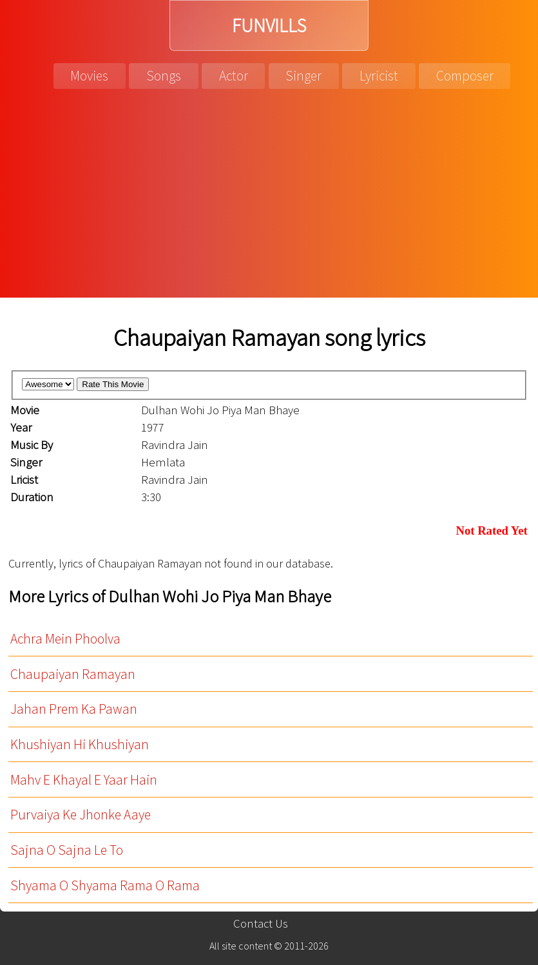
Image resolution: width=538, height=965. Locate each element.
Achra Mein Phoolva (65, 638)
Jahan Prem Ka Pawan (73, 709)
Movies (89, 75)
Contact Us (260, 923)
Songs (163, 75)
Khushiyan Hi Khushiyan (79, 744)
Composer (465, 75)
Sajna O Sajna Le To (66, 850)
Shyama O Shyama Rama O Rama (105, 885)
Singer (303, 75)
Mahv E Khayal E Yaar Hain (83, 779)
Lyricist (379, 75)
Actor (233, 75)
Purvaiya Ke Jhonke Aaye (80, 814)
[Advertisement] (269, 201)
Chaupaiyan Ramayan (72, 674)
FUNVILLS (269, 25)
